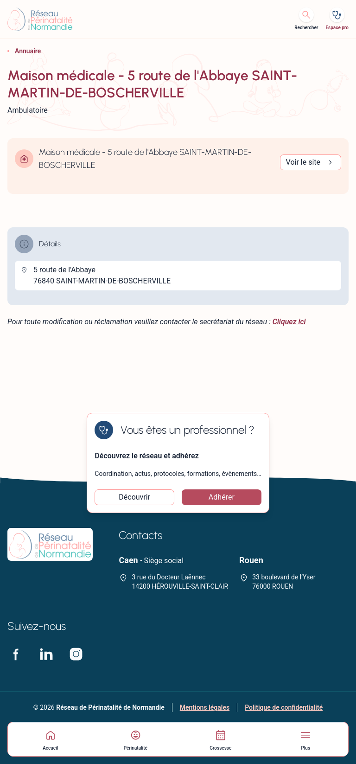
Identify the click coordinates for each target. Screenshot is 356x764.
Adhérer (222, 497)
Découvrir (134, 497)
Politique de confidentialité (284, 707)
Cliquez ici (289, 321)
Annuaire (28, 51)
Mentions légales (204, 707)
